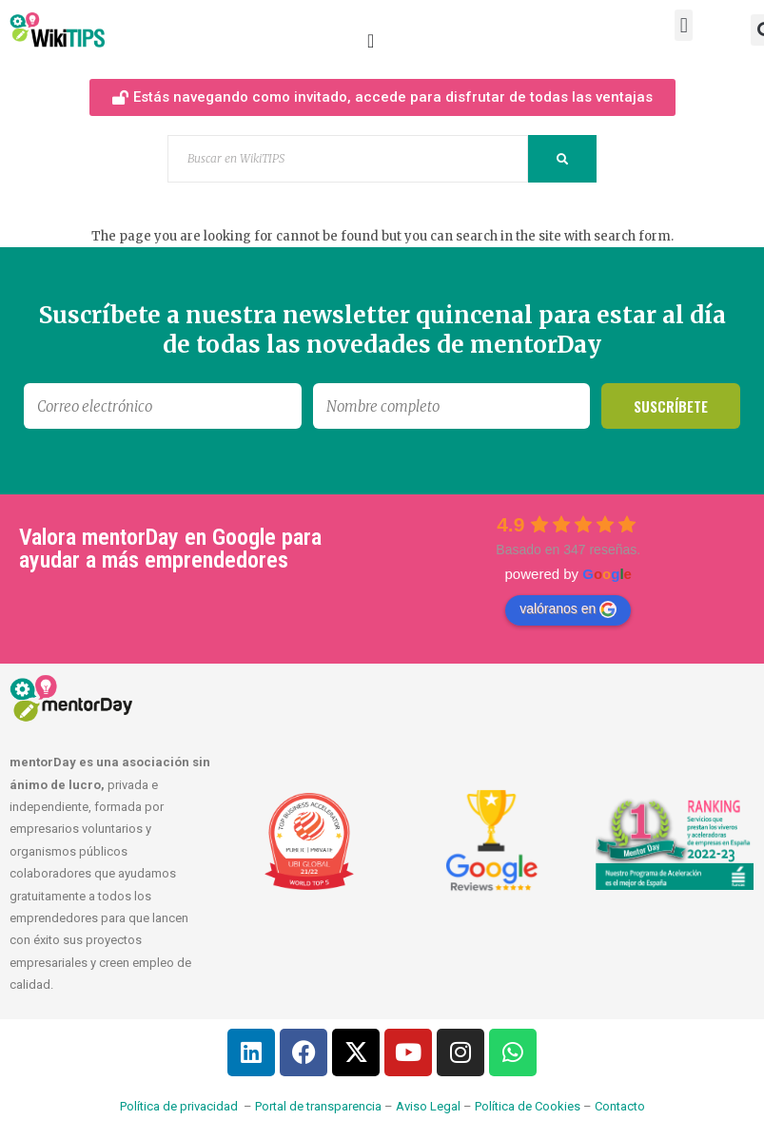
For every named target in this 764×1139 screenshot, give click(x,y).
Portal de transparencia (318, 1106)
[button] (684, 25)
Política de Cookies (527, 1106)
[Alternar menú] (370, 40)
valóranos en (568, 609)
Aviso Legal (428, 1106)
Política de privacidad (179, 1106)
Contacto (620, 1106)
